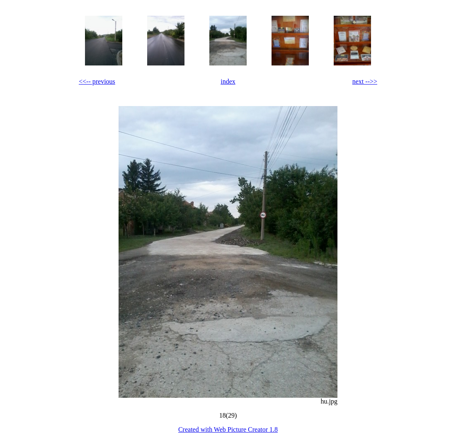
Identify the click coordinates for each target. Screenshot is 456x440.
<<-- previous (97, 81)
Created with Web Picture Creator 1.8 (228, 429)
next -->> (364, 81)
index (228, 81)
